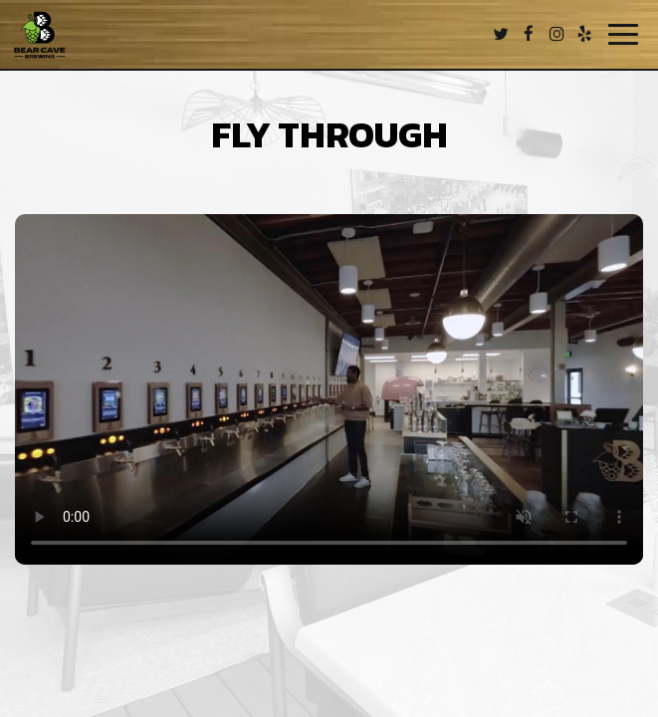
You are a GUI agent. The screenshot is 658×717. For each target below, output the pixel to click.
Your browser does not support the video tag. (329, 389)
